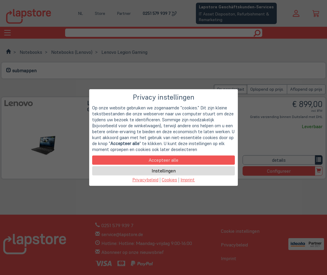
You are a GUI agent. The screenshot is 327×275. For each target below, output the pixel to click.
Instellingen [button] (164, 171)
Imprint (187, 180)
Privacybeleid (145, 180)
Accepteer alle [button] (163, 160)
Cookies (169, 180)
